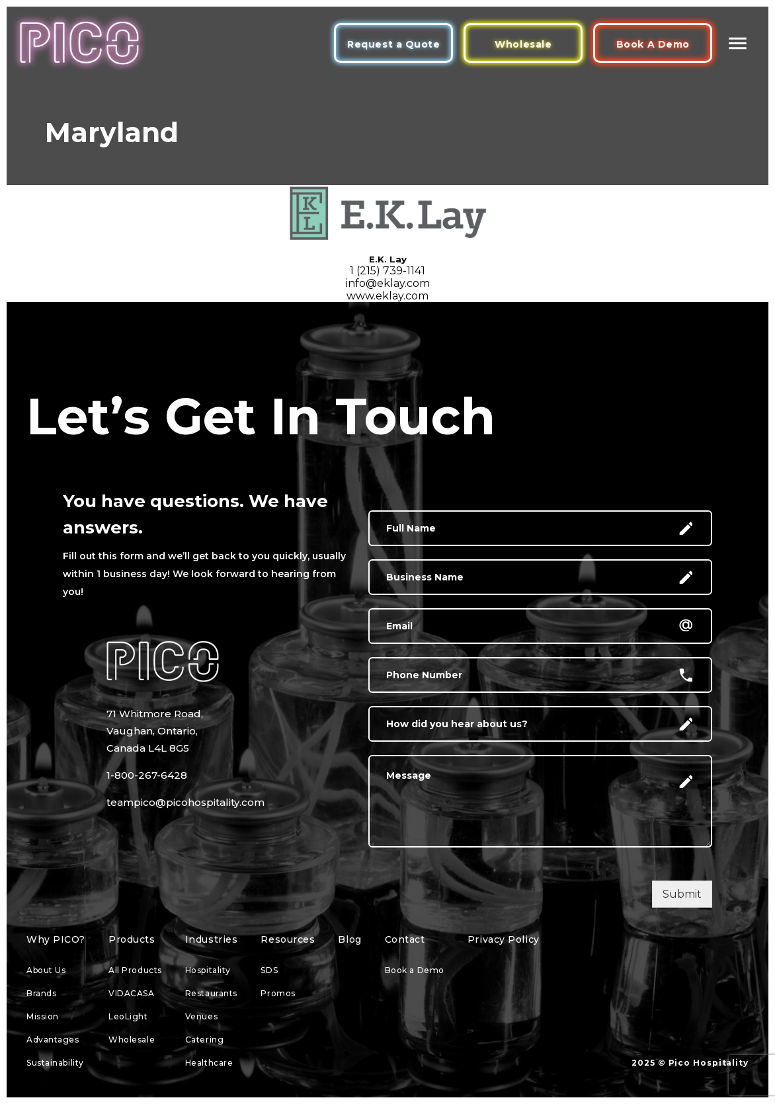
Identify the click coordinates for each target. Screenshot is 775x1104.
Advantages (52, 1040)
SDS (269, 970)
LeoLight (127, 1016)
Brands (41, 993)
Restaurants (211, 993)
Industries (211, 939)
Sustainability (55, 1063)
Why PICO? (55, 939)
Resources (288, 939)
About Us (45, 970)
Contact (405, 939)
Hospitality (208, 970)
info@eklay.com (388, 283)
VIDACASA (131, 993)
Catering (204, 1040)
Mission (42, 1016)
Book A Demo (653, 44)
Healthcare (209, 1063)
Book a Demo (414, 970)
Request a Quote (393, 44)
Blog (349, 939)
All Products (135, 970)
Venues (201, 1016)
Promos (278, 993)
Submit (682, 894)
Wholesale (523, 44)
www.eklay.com (387, 296)
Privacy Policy (504, 939)
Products (131, 939)
